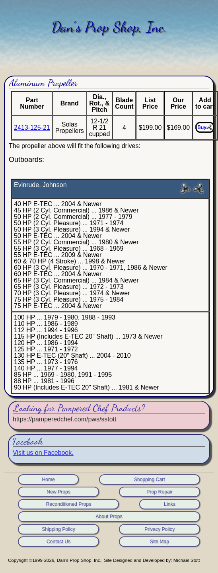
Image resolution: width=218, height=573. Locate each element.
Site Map (159, 541)
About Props (108, 516)
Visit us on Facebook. (43, 452)
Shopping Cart (149, 479)
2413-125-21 (32, 127)
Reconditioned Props (68, 504)
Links (169, 504)
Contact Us (59, 541)
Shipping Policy (58, 529)
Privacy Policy (159, 529)
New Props (58, 491)
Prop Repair (159, 491)
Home (48, 479)
